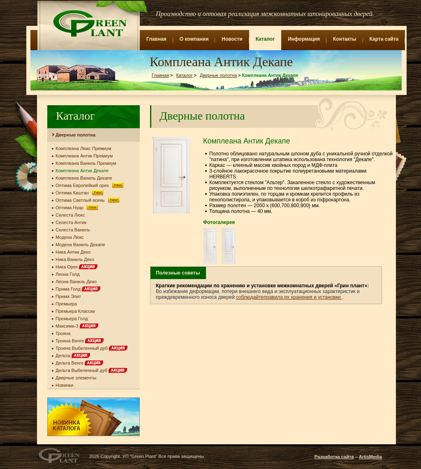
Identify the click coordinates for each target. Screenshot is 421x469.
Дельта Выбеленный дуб (91, 370)
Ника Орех (76, 266)
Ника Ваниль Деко (75, 259)
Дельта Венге (79, 362)
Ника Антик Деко (73, 252)
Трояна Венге (80, 340)
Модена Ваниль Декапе (80, 244)
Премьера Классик (75, 311)
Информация (304, 39)
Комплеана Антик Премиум (84, 155)
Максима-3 (77, 325)
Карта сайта (384, 39)
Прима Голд (78, 288)
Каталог (265, 39)
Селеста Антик (71, 222)
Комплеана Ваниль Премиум (86, 163)
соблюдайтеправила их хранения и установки (289, 297)
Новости (232, 39)
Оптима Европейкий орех (90, 185)
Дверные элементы (76, 377)
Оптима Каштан (80, 192)
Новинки (64, 385)
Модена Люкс (70, 237)
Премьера (66, 303)
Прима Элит (68, 296)
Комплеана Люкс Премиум (83, 148)
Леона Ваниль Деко (76, 281)
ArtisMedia (370, 456)
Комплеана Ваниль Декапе (84, 178)
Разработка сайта (334, 456)
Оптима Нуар (77, 207)
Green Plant (89, 23)
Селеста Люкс (70, 215)
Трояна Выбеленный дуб (91, 348)
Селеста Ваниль (73, 229)
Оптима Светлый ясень (88, 200)
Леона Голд (68, 274)
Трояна (63, 333)
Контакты (344, 39)
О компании (194, 39)
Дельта (73, 355)
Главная (156, 39)
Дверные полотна (218, 75)
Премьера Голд (72, 318)
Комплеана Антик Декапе (82, 170)
